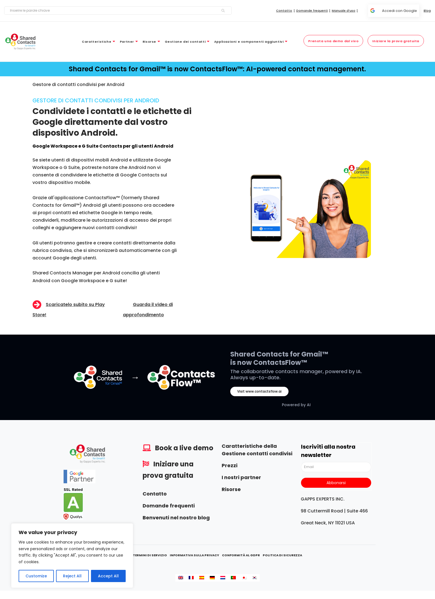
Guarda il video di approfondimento (148, 309)
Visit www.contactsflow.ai (259, 391)
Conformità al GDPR (241, 555)
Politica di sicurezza (282, 555)
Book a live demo (184, 448)
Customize (36, 576)
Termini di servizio (150, 555)
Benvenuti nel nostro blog (176, 517)
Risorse (231, 489)
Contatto (155, 493)
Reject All (72, 576)
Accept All (108, 576)
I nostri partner (241, 477)
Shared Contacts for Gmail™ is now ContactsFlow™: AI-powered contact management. (217, 69)
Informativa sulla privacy (194, 555)
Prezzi (229, 465)
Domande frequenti (169, 505)
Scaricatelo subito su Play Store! (68, 309)
